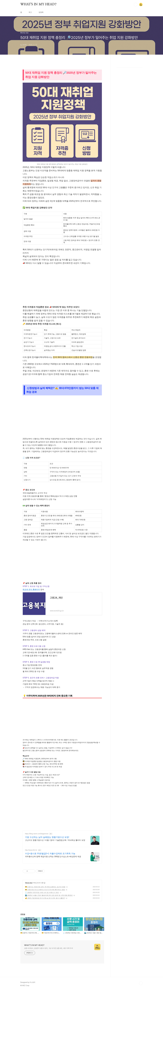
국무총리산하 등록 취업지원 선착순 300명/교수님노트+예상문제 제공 (53, 856)
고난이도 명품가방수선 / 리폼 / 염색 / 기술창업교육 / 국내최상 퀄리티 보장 (55, 840)
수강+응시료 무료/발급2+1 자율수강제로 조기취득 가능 (50, 853)
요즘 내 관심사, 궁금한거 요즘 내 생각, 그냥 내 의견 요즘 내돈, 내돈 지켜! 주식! (48, 948)
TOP (141, 983)
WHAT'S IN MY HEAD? (38, 4)
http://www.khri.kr (31, 850)
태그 (30, 12)
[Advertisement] (62, 286)
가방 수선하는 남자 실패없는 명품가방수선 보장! (47, 837)
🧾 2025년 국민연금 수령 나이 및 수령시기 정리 (42, 892)
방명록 (41, 12)
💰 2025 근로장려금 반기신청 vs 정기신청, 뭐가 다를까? (45, 898)
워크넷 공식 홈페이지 (31, 589)
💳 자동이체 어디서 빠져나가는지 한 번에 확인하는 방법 (45, 890)
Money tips (28, 883)
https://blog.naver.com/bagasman (36, 834)
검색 (135, 4)
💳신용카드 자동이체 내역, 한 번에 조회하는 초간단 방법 (45, 887)
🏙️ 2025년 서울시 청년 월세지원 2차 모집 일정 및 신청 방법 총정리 (49, 895)
